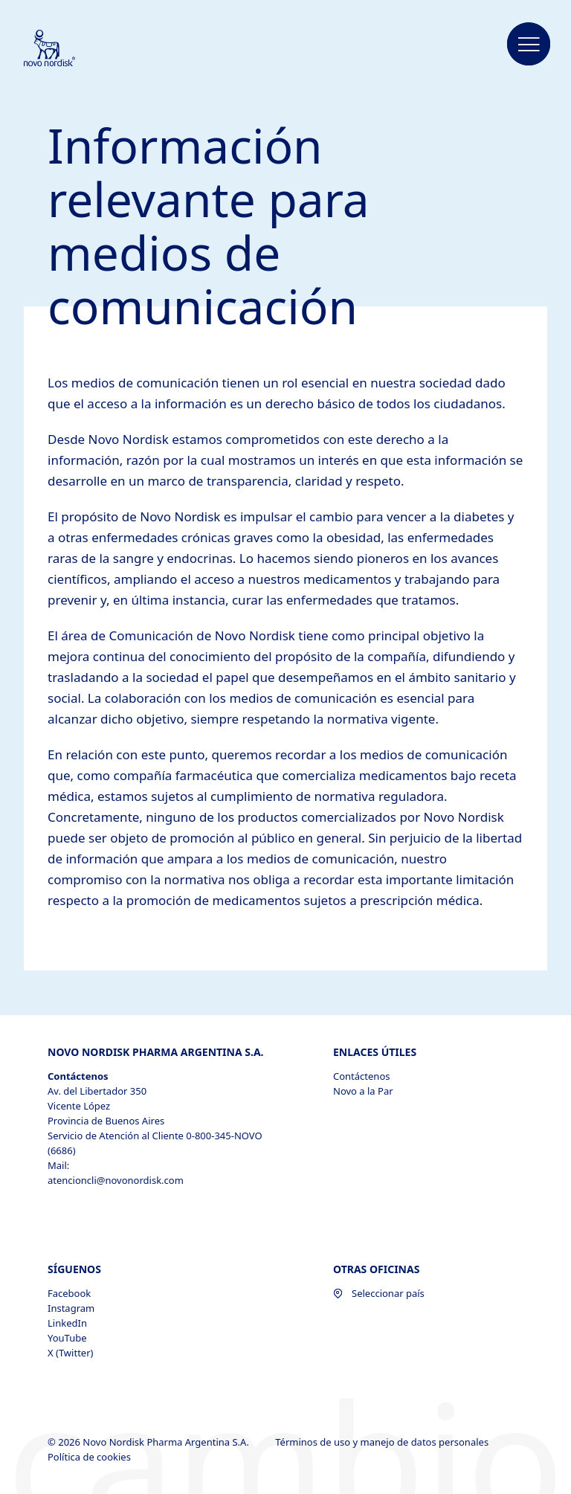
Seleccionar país (379, 1293)
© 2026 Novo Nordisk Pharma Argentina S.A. (149, 1442)
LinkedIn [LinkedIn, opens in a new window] (67, 1323)
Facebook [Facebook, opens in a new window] (69, 1293)
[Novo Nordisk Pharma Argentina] (69, 49)
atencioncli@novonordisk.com (116, 1180)
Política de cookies (90, 1457)
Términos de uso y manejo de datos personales (383, 1442)
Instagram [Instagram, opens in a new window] (71, 1308)
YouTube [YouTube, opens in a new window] (67, 1338)
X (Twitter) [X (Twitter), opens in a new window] (70, 1352)
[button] (528, 44)
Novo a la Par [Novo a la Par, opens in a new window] (363, 1091)
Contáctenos (361, 1076)
